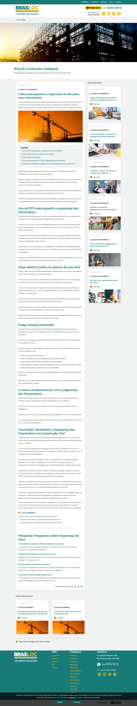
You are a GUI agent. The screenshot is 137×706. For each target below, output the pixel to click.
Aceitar (59, 702)
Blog (111, 2)
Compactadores (75, 671)
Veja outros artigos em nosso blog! (34, 641)
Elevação (73, 677)
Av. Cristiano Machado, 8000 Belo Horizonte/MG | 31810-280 (108, 657)
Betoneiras (74, 668)
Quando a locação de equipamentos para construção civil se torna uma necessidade (103, 208)
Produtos (94, 2)
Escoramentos (75, 680)
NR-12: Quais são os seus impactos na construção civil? (38, 516)
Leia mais (22, 618)
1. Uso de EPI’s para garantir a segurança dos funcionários (41, 151)
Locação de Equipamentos (99, 94)
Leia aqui (72, 697)
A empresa (85, 2)
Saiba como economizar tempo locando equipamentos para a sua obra (104, 99)
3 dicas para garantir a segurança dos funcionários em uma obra (41, 523)
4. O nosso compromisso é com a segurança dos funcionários (43, 160)
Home (18, 20)
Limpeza (73, 692)
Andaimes (73, 655)
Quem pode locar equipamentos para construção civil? (103, 245)
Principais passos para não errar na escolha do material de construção (32, 612)
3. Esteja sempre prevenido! (30, 157)
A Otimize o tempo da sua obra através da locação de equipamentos (103, 172)
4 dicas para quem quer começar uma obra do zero (67, 612)
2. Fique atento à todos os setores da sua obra (37, 154)
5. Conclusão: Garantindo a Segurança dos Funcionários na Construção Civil (48, 164)
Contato (118, 2)
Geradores (74, 689)
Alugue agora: (94, 8)
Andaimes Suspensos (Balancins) (74, 662)
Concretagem (75, 674)
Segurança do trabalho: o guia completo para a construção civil (40, 519)
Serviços (104, 2)
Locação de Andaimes (25, 607)
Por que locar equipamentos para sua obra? (104, 281)
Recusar (77, 702)
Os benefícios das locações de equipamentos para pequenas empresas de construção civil (103, 135)
